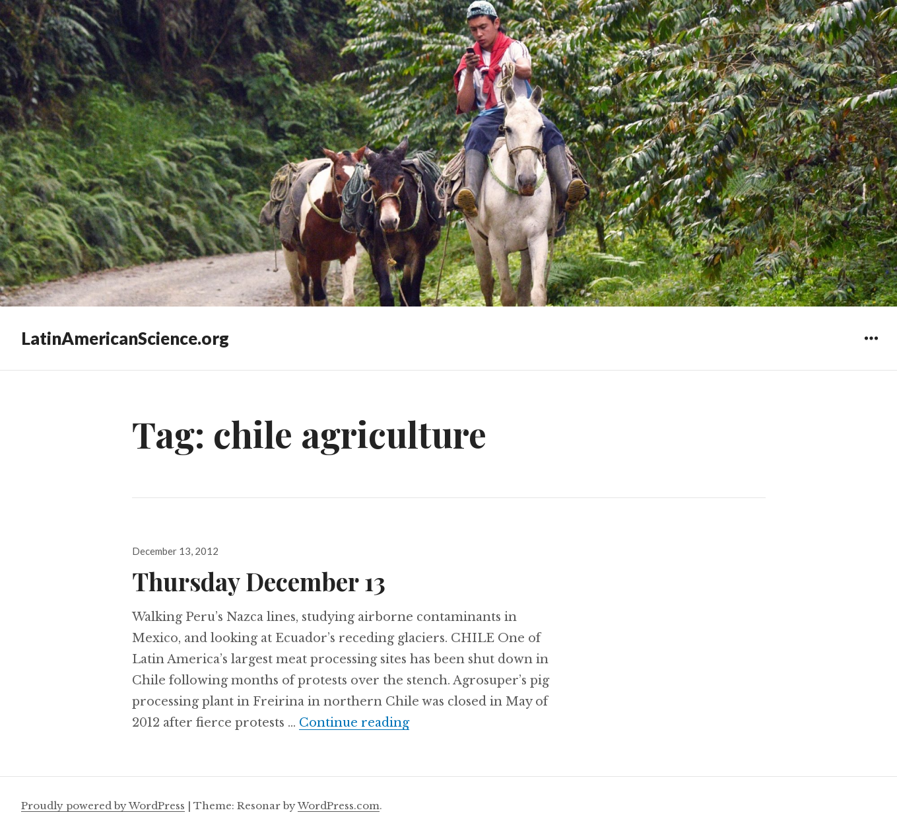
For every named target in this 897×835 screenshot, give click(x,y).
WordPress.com (339, 805)
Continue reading (354, 722)
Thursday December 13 (258, 581)
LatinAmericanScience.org (125, 338)
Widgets (870, 348)
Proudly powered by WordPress (103, 805)
